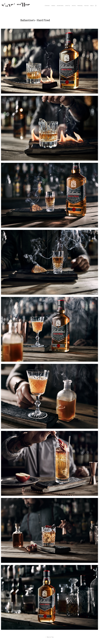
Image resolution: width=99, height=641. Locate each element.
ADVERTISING (60, 5)
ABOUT (92, 5)
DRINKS (53, 5)
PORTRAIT (47, 5)
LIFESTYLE (67, 5)
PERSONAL (80, 5)
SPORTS (74, 5)
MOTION (86, 5)
